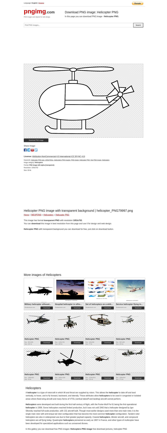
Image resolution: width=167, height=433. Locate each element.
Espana (41, 3)
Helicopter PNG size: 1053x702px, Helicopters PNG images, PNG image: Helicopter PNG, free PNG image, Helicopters (70, 160)
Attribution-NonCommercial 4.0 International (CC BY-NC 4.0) (58, 156)
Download (46, 308)
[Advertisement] (83, 46)
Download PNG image (36, 140)
